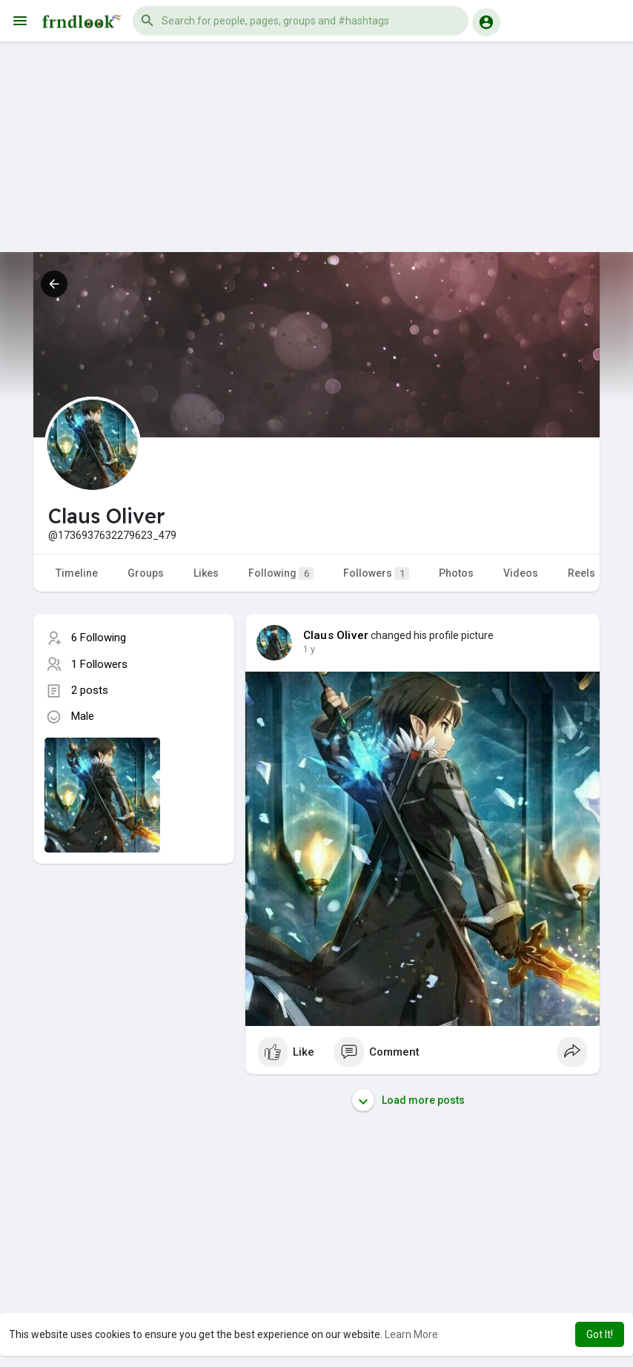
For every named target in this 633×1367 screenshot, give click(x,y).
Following (281, 573)
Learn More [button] (411, 1334)
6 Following (98, 637)
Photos (456, 573)
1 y (309, 649)
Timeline (77, 573)
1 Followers (99, 664)
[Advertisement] (316, 148)
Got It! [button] (599, 1334)
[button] (300, 21)
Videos (520, 573)
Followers (376, 573)
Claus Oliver (335, 635)
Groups (145, 573)
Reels (581, 573)
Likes (206, 573)
